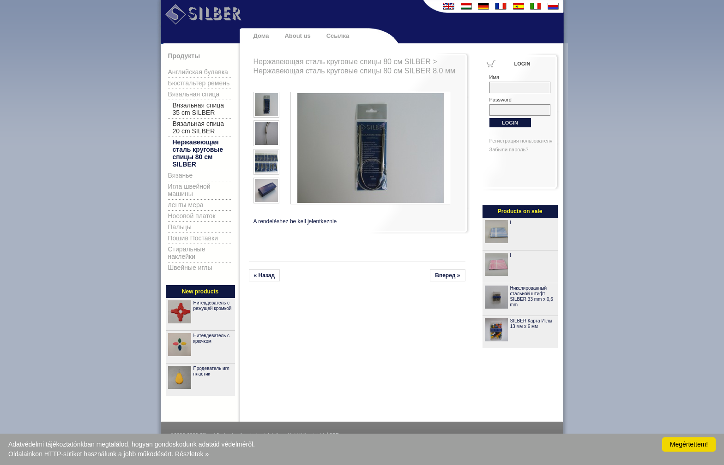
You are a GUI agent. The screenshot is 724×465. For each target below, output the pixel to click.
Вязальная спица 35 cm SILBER (198, 108)
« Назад (264, 275)
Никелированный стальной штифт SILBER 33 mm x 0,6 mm (531, 296)
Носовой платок (192, 216)
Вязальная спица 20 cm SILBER (198, 127)
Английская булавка (198, 72)
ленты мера (186, 205)
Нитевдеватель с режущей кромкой (212, 305)
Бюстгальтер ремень (199, 83)
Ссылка (338, 35)
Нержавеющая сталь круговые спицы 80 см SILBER (198, 153)
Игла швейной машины (189, 190)
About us (297, 35)
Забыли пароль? (509, 149)
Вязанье (180, 175)
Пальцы (180, 227)
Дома (261, 35)
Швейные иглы (190, 267)
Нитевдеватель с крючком (211, 338)
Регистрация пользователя (521, 140)
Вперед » (447, 275)
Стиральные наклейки (186, 252)
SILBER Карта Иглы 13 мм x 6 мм (531, 323)
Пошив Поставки (193, 238)
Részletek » (192, 454)
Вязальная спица (194, 94)
